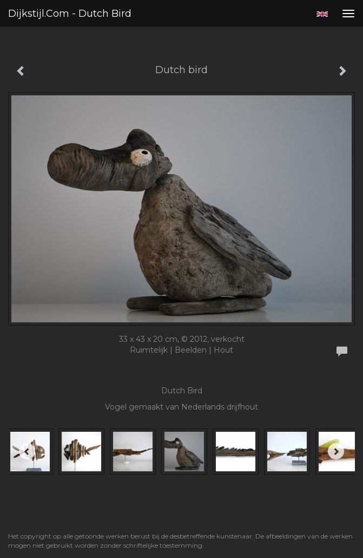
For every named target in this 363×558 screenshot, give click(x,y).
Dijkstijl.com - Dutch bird (69, 14)
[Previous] (27, 451)
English (322, 14)
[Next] (336, 451)
